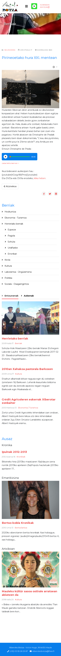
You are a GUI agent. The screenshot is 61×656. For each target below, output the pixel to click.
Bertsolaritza (21, 527)
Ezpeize (11, 229)
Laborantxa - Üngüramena (18, 272)
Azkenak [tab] (28, 295)
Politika (8, 278)
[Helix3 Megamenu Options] (26, 6)
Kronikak (21, 456)
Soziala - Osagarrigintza (16, 284)
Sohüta (11, 241)
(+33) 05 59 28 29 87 (19, 651)
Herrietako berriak (13, 223)
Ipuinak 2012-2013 (14, 452)
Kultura (8, 266)
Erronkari (12, 253)
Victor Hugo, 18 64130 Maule (39, 647)
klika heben (40, 178)
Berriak (18, 343)
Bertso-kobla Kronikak (18, 523)
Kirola (7, 260)
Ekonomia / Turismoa (28, 407)
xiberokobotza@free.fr (43, 651)
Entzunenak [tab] (11, 295)
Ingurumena (9, 50)
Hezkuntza (10, 211)
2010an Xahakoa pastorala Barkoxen (27, 369)
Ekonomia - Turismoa (15, 217)
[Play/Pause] (34, 6)
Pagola (11, 235)
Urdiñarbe (12, 247)
